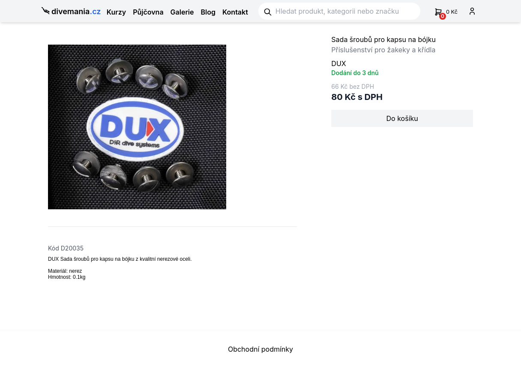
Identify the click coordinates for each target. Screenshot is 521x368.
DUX (338, 63)
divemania (68, 12)
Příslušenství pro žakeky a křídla (383, 49)
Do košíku (402, 118)
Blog (208, 12)
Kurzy (116, 12)
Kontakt (235, 12)
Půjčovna (148, 12)
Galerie (182, 12)
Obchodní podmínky (260, 349)
